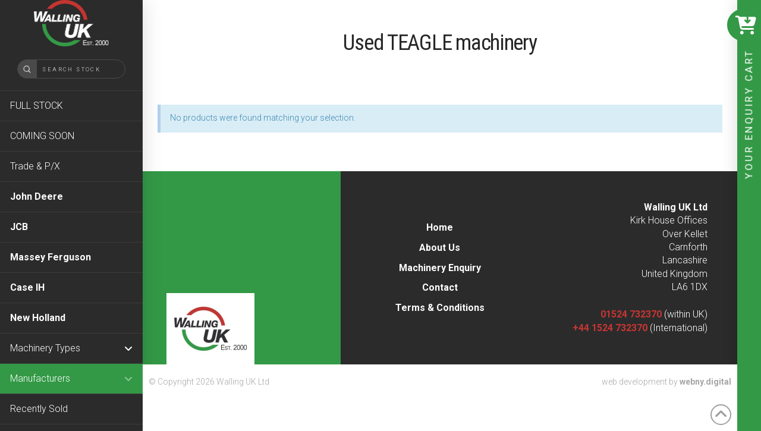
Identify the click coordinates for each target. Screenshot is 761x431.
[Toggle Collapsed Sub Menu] (71, 348)
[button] (743, 25)
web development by (666, 381)
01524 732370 (631, 314)
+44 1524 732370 (610, 328)
